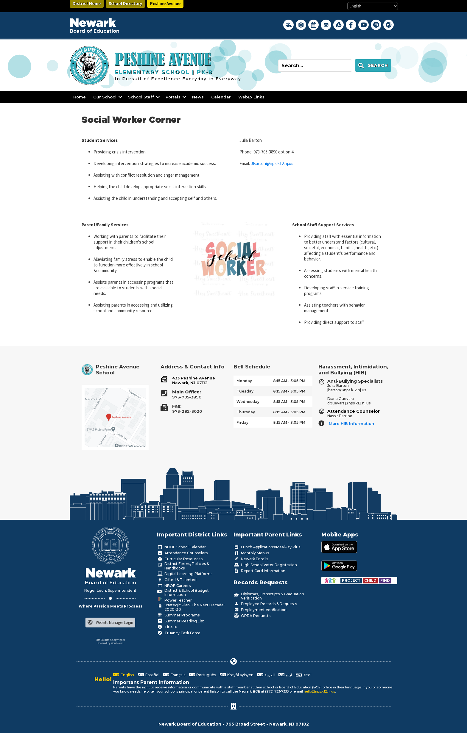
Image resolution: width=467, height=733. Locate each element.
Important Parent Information (151, 682)
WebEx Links (251, 97)
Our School (104, 97)
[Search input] (315, 65)
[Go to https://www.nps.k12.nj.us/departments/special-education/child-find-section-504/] (351, 580)
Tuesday (244, 391)
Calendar (221, 97)
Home (79, 97)
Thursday (245, 412)
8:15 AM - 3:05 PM (289, 381)
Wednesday (247, 401)
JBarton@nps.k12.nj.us (272, 163)
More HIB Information (351, 423)
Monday (244, 381)
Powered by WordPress (110, 643)
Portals (173, 97)
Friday (242, 422)
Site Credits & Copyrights (110, 639)
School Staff (141, 97)
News (198, 97)
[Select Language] (372, 6)
